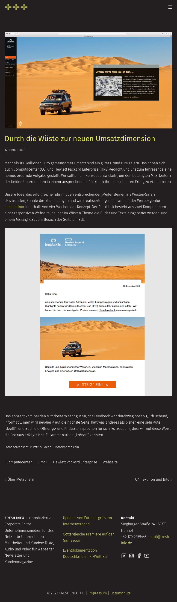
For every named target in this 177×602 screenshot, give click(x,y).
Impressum (97, 593)
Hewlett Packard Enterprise (75, 462)
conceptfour (14, 207)
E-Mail (42, 462)
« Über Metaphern (19, 479)
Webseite (110, 462)
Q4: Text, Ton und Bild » (153, 479)
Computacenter (19, 462)
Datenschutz (120, 593)
